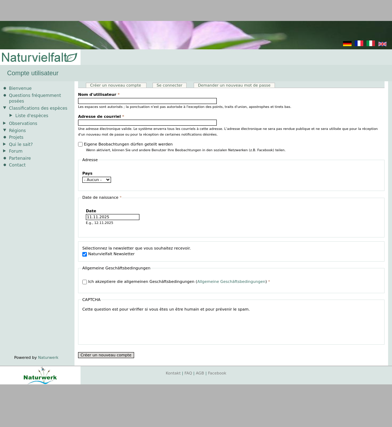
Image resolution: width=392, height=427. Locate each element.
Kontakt (173, 373)
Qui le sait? (21, 144)
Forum (15, 151)
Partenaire (20, 158)
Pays (87, 173)
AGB (200, 373)
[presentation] (136, 326)
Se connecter (169, 85)
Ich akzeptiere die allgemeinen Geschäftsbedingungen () (179, 281)
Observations (23, 123)
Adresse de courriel (101, 116)
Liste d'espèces (31, 115)
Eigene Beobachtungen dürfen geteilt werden (128, 144)
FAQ (188, 373)
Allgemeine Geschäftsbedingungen (231, 281)
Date (91, 211)
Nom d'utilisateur (99, 94)
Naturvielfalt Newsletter (111, 254)
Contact (17, 165)
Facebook (217, 373)
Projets (16, 137)
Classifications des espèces (38, 108)
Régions (17, 130)
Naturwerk (48, 357)
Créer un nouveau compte (118, 85)
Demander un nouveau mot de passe (234, 85)
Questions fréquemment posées (35, 98)
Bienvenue (20, 88)
